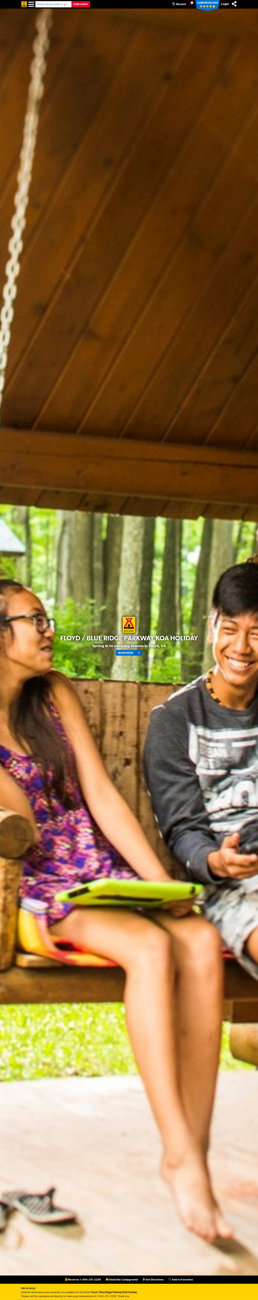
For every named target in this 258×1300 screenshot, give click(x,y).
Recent (179, 4)
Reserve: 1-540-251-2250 (83, 1279)
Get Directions (153, 1279)
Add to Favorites (180, 1279)
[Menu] (31, 4)
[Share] (234, 3)
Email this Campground (122, 1279)
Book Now (130, 653)
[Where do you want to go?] (53, 4)
